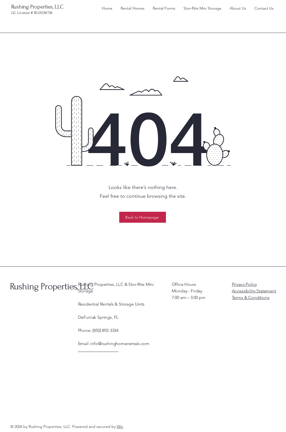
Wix (120, 426)
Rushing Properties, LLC (37, 7)
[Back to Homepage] (142, 217)
